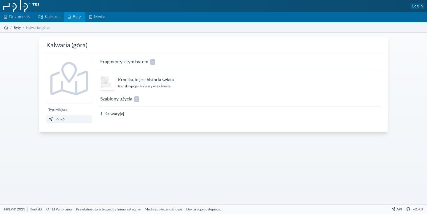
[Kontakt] (36, 209)
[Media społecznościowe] (163, 209)
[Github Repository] (408, 209)
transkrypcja (128, 86)
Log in (417, 5)
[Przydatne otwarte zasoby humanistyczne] (108, 209)
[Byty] (74, 17)
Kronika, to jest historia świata (146, 79)
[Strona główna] (6, 27)
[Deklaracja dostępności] (204, 209)
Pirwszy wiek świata (155, 86)
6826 (56, 119)
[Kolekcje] (49, 17)
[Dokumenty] (17, 17)
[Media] (97, 17)
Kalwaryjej (114, 113)
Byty (17, 27)
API (397, 209)
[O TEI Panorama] (59, 209)
